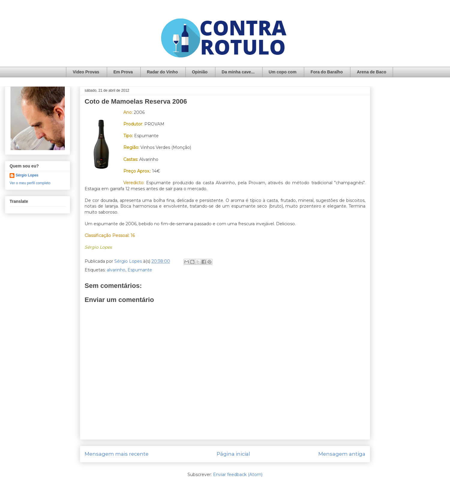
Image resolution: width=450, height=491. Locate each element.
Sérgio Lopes (27, 175)
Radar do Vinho (162, 72)
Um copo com (283, 72)
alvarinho (116, 270)
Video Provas (86, 72)
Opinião (200, 72)
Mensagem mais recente (116, 454)
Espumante (140, 270)
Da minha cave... (238, 72)
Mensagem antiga (341, 454)
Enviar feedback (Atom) (237, 474)
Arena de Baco (371, 72)
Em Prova (123, 72)
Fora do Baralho (326, 72)
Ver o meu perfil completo (30, 183)
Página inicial (233, 454)
